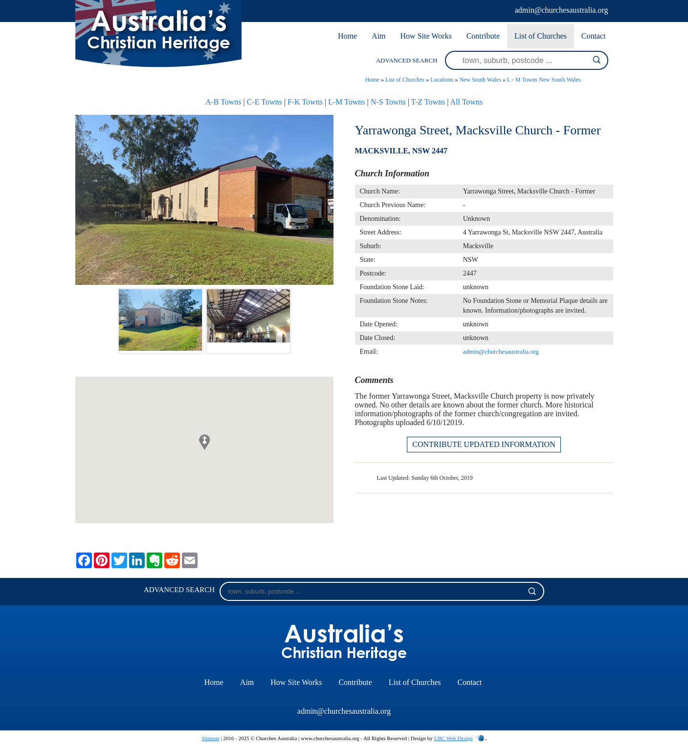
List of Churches (540, 36)
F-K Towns (305, 102)
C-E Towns (264, 102)
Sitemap (210, 738)
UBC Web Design (453, 738)
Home (347, 36)
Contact (593, 36)
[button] (204, 442)
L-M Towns (346, 102)
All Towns (466, 102)
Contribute (483, 36)
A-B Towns (223, 102)
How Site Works (426, 36)
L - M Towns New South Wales (544, 79)
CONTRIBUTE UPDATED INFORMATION (483, 444)
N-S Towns (388, 102)
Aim (378, 36)
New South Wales (480, 79)
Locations (441, 79)
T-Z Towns (428, 102)
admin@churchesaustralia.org (561, 10)
